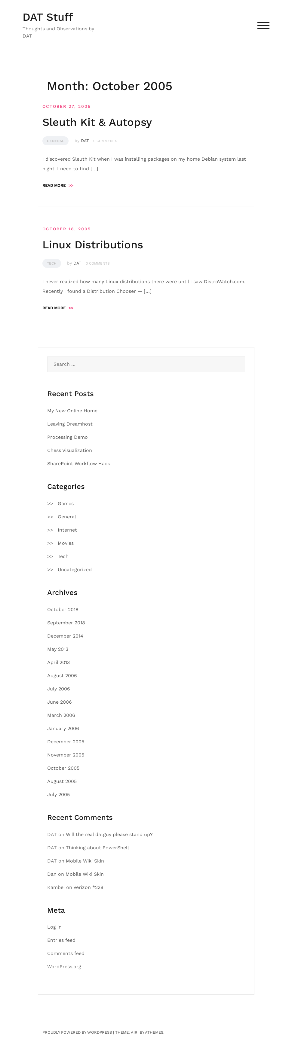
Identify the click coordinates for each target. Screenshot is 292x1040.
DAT (85, 140)
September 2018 (66, 623)
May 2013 (57, 649)
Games (66, 503)
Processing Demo (67, 437)
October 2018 (62, 609)
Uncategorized (75, 569)
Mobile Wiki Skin (85, 861)
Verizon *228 (88, 887)
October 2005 (63, 768)
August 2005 (62, 781)
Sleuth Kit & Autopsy (97, 122)
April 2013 (58, 662)
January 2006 (63, 728)
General (55, 141)
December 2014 (65, 636)
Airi (135, 1032)
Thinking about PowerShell (97, 847)
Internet (67, 530)
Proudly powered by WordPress (77, 1032)
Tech (52, 263)
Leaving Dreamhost (70, 424)
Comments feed (66, 953)
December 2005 (65, 741)
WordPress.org (64, 966)
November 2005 (65, 755)
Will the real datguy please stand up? (109, 834)
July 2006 (58, 689)
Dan (52, 874)
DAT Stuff (48, 17)
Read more (57, 185)
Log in (54, 927)
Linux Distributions (92, 244)
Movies (66, 543)
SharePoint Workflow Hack (78, 463)
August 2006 (62, 675)
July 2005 (58, 794)
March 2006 (61, 715)
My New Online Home (72, 411)
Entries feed (61, 940)
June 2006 (59, 702)
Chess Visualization (69, 450)
